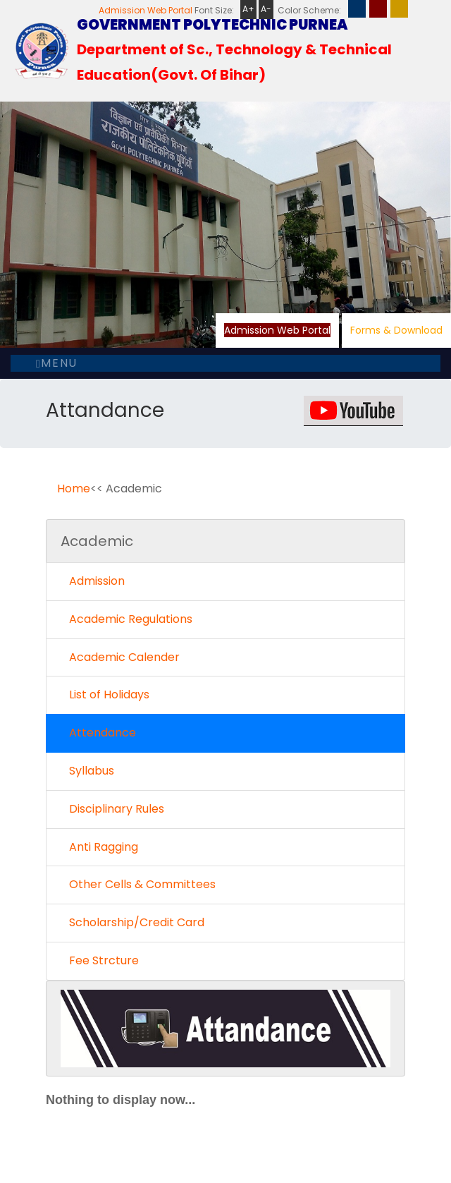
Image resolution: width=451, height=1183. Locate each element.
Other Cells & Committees (138, 884)
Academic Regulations (126, 619)
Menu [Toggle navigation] (57, 363)
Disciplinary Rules (112, 809)
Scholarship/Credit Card (132, 922)
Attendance (98, 732)
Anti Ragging (99, 847)
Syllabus (87, 771)
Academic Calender (120, 657)
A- (266, 9)
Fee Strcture (100, 960)
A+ (248, 9)
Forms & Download (396, 330)
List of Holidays (105, 694)
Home (73, 488)
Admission (93, 581)
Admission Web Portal (145, 10)
